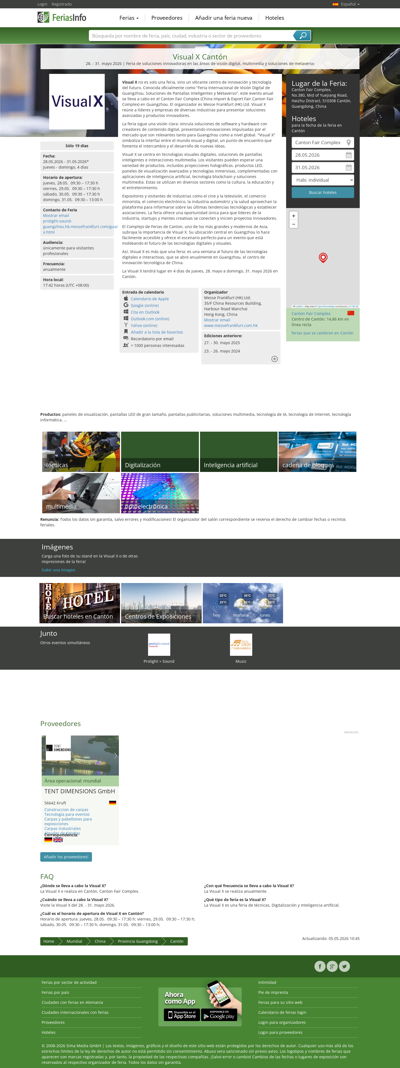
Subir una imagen (58, 569)
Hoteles (274, 17)
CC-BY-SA (353, 306)
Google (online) (145, 305)
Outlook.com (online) (150, 318)
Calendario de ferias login (282, 1012)
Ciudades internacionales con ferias (75, 1012)
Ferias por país (55, 992)
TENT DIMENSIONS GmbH (79, 791)
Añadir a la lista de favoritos (157, 332)
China (100, 941)
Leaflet (298, 306)
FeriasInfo (65, 17)
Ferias (129, 17)
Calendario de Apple (150, 298)
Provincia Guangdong (138, 941)
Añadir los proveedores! (66, 856)
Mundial (74, 941)
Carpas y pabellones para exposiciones (68, 821)
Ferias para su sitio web (280, 1002)
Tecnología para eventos (67, 814)
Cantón (177, 941)
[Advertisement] (200, 393)
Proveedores (166, 17)
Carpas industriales (62, 828)
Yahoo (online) (144, 325)
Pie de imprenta (273, 992)
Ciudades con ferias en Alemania (72, 1002)
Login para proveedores (280, 1032)
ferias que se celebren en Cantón (323, 333)
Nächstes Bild (116, 755)
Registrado (62, 4)
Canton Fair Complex (311, 313)
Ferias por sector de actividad (69, 982)
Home (48, 941)
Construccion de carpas (66, 809)
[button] (323, 258)
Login (43, 4)
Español (350, 4)
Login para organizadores (282, 1022)
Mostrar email (56, 215)
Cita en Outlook (145, 312)
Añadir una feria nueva (223, 17)
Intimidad (267, 982)
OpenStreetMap (326, 306)
